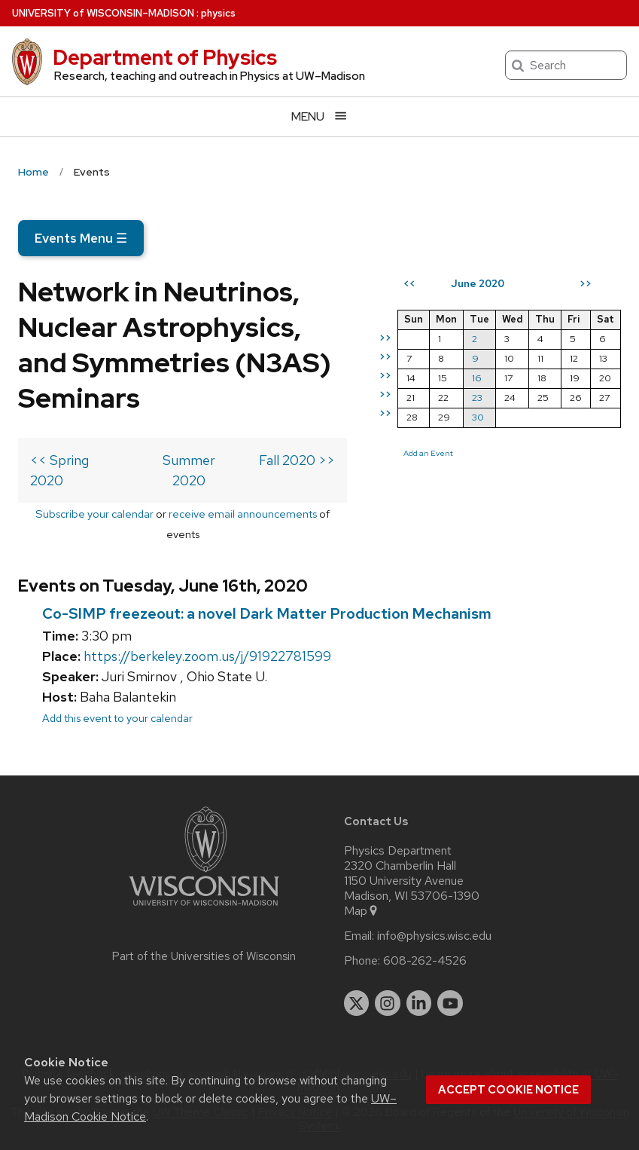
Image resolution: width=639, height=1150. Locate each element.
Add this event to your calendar (117, 718)
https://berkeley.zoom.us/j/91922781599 (207, 656)
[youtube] (450, 1003)
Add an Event (428, 453)
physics (218, 13)
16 (477, 378)
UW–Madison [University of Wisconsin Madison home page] (103, 13)
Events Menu (81, 238)
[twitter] (357, 1003)
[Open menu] (319, 116)
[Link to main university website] (204, 908)
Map (361, 911)
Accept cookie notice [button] (508, 1089)
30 (478, 417)
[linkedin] (419, 1003)
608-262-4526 (425, 960)
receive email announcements (243, 513)
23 (477, 397)
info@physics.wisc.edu (434, 936)
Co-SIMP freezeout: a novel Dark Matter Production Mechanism (266, 613)
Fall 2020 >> (297, 460)
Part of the (204, 956)
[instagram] (387, 1003)
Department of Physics (165, 57)
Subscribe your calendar (94, 513)
